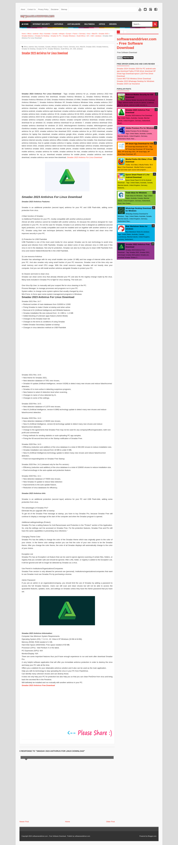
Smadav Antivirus (102, 47)
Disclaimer (55, 9)
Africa (26, 47)
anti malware (73, 24)
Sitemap (64, 9)
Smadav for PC (41, 49)
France (65, 47)
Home (25, 24)
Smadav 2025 (122, 84)
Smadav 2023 (91, 47)
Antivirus (58, 24)
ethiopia (54, 47)
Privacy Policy (43, 9)
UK (71, 49)
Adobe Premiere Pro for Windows (140, 128)
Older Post (110, 822)
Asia (35, 47)
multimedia (89, 24)
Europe (60, 47)
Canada (48, 47)
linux (77, 47)
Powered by (143, 836)
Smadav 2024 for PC (136, 69)
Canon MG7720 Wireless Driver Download (134, 79)
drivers (113, 24)
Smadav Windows (54, 49)
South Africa (65, 49)
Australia (41, 47)
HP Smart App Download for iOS (139, 144)
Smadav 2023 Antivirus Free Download (38, 685)
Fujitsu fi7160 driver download (141, 71)
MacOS (82, 47)
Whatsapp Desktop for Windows (141, 81)
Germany (72, 47)
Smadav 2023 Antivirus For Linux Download (84, 157)
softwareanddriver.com (82, 836)
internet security (41, 24)
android (31, 47)
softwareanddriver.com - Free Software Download (136, 43)
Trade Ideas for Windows (136, 193)
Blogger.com (152, 836)
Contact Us (31, 9)
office (102, 24)
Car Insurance (134, 84)
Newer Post (24, 822)
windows (80, 49)
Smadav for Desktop (29, 49)
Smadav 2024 (122, 69)
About (23, 9)
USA (74, 49)
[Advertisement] (67, 74)
